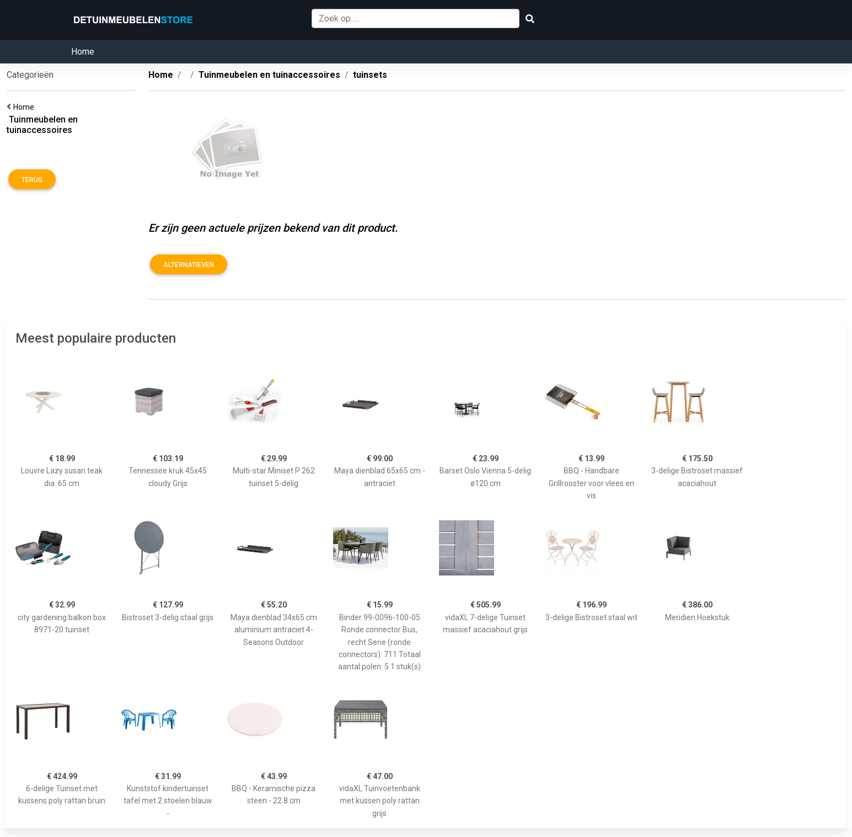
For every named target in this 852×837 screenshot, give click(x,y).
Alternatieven (188, 265)
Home (82, 51)
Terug (32, 180)
